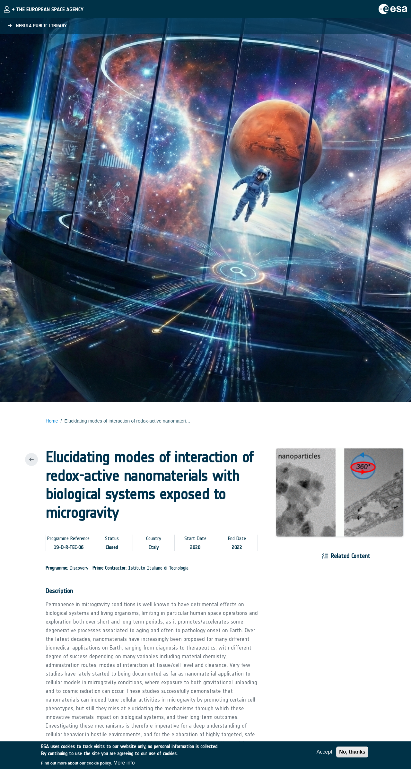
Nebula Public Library (37, 26)
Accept (324, 754)
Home (52, 421)
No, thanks (352, 754)
